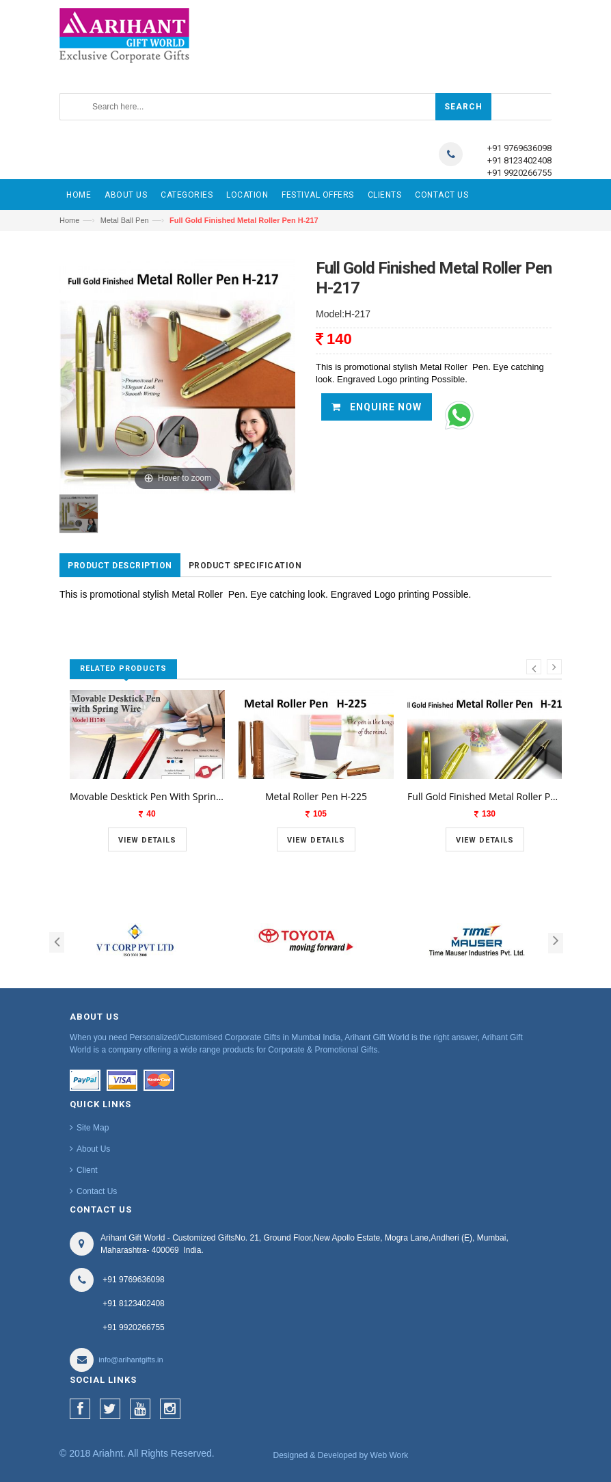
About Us (93, 1149)
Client (87, 1170)
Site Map (93, 1128)
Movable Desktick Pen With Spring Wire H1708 (147, 796)
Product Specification (245, 565)
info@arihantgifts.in (130, 1359)
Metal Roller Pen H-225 (316, 796)
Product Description (120, 565)
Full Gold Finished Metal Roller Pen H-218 (484, 796)
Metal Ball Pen (124, 220)
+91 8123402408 (519, 160)
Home (69, 220)
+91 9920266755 (519, 173)
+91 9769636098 (519, 148)
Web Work (389, 1455)
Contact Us (97, 1191)
